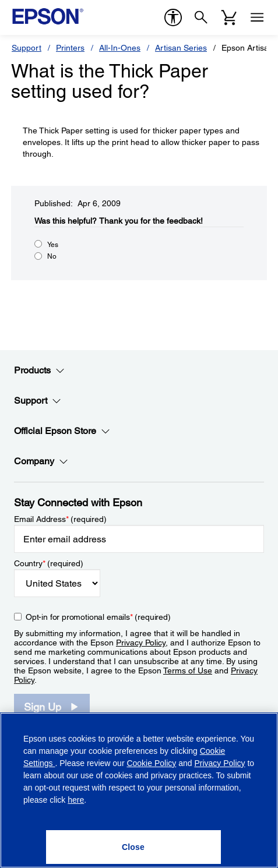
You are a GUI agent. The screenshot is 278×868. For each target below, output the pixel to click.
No (52, 256)
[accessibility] (173, 17)
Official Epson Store (62, 431)
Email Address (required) (60, 519)
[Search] (201, 17)
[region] (139, 790)
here (76, 800)
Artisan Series (181, 47)
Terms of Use (187, 670)
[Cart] (229, 17)
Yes (52, 245)
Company (41, 461)
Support (26, 47)
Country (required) (48, 563)
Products (39, 370)
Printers (70, 47)
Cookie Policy (151, 763)
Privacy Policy (141, 642)
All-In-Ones (119, 47)
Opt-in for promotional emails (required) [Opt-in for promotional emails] (98, 617)
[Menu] (257, 17)
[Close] (133, 847)
